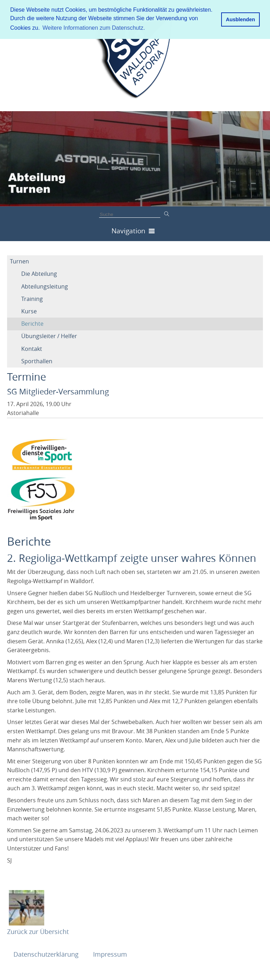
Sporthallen (36, 361)
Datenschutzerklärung (46, 954)
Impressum (110, 954)
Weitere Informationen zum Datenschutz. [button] (93, 28)
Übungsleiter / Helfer (49, 336)
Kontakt (31, 349)
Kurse (29, 311)
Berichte (32, 323)
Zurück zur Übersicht (38, 931)
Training (32, 299)
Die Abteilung (39, 274)
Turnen (19, 261)
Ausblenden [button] (240, 19)
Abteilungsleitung (44, 286)
